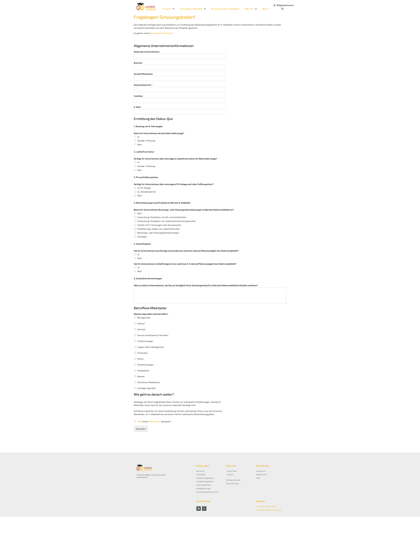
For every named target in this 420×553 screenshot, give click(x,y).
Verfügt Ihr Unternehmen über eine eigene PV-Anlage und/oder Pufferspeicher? (174, 184)
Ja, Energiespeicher (146, 191)
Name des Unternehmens (147, 51)
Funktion (138, 96)
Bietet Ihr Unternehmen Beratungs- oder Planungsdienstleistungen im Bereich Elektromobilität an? (184, 209)
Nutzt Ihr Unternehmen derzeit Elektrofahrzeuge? (159, 133)
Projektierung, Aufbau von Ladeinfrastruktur (158, 229)
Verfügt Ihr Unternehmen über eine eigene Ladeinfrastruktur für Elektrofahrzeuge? (175, 158)
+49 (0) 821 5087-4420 (266, 506)
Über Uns (251, 8)
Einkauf (141, 323)
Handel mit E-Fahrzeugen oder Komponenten (159, 225)
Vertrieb (141, 329)
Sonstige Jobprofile (146, 388)
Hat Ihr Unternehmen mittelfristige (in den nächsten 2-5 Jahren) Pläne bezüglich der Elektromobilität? (185, 264)
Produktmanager (145, 364)
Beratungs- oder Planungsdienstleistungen (158, 232)
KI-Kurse (168, 8)
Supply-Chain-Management (150, 347)
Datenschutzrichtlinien (162, 33)
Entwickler (142, 353)
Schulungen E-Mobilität (193, 8)
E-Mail (138, 107)
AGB (139, 421)
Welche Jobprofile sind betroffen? (151, 314)
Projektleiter (143, 370)
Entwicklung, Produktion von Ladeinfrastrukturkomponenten (166, 221)
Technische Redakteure (148, 382)
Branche (138, 62)
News (265, 8)
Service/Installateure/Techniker (152, 335)
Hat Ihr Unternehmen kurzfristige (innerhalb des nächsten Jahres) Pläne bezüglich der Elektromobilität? (186, 250)
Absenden (141, 428)
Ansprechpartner (143, 85)
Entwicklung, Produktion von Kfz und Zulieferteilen (161, 217)
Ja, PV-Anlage (144, 187)
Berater (141, 376)
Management (143, 317)
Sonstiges (142, 236)
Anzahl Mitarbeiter (143, 74)
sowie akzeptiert (154, 421)
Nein (139, 144)
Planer (140, 358)
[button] (282, 8)
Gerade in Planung (146, 140)
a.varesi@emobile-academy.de (269, 510)
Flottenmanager (145, 341)
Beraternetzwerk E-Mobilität (225, 8)
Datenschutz (154, 421)
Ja (138, 136)
